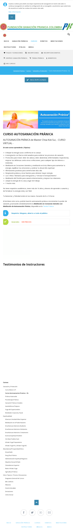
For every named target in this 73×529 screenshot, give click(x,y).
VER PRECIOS (26, 222)
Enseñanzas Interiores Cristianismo (16, 432)
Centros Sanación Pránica (16, 58)
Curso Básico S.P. (10, 390)
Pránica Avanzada (11, 396)
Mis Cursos (10, 63)
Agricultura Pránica (11, 472)
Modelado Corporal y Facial (14, 413)
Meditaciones (57, 41)
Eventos (44, 41)
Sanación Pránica (20, 41)
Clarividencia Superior (12, 465)
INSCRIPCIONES (33, 53)
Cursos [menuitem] (37, 523)
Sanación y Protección (40, 71)
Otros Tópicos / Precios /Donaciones (15, 475)
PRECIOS (8, 485)
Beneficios (52, 58)
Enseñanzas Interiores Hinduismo (16, 429)
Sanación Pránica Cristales (13, 403)
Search (68, 34)
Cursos (34, 41)
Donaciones (9, 491)
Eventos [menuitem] (48, 523)
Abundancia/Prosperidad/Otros (13, 449)
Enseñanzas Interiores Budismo (15, 426)
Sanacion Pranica (19, 71)
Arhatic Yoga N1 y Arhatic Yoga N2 (16, 446)
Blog (23, 47)
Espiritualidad (7, 416)
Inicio (6, 41)
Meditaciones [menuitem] (61, 523)
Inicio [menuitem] (8, 523)
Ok (12, 17)
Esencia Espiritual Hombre (13, 436)
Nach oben (36, 502)
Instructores (10, 47)
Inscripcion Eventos (52, 53)
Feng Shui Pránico (11, 455)
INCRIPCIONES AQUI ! (37, 250)
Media (31, 47)
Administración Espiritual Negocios (16, 459)
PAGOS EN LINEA (10, 488)
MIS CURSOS (9, 482)
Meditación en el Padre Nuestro (15, 423)
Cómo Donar (9, 495)
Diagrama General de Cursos (14, 478)
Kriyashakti (8, 452)
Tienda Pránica (38, 58)
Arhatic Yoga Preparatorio (13, 442)
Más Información (15, 12)
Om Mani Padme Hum (12, 439)
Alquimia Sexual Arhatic (12, 462)
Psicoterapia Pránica (12, 400)
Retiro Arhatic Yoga (11, 468)
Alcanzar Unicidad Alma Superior (15, 419)
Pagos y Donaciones (14, 53)
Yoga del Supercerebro (12, 409)
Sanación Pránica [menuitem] (23, 523)
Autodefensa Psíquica (12, 406)
